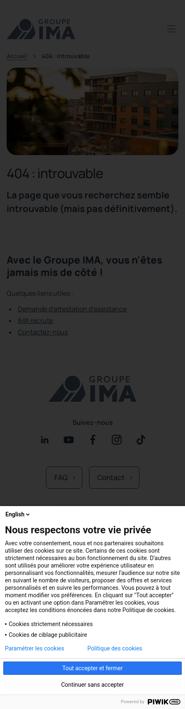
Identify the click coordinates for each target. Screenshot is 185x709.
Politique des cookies (114, 648)
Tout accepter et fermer (92, 668)
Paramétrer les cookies (34, 648)
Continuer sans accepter (92, 684)
